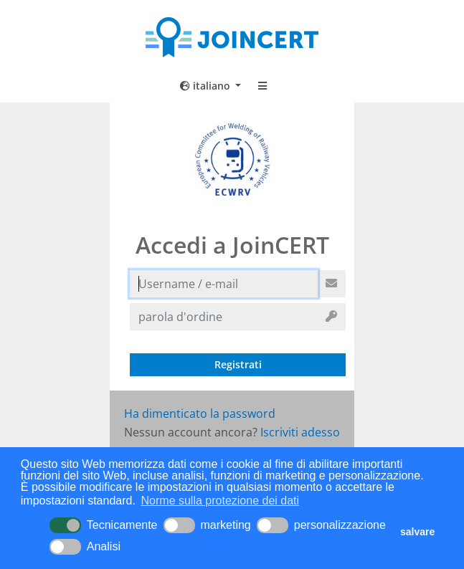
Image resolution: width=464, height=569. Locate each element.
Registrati (238, 364)
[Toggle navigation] (262, 86)
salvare (417, 531)
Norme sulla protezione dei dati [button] (220, 500)
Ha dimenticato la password (199, 413)
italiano (206, 85)
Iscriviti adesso (300, 432)
